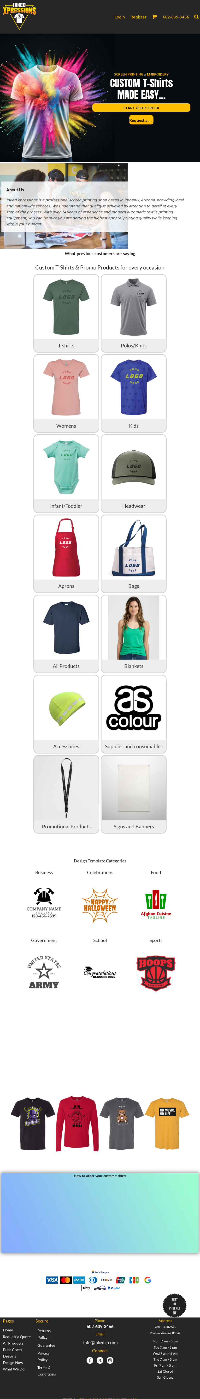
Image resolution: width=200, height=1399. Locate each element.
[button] (154, 16)
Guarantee (46, 1345)
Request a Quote (17, 1336)
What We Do (13, 1369)
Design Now (13, 1362)
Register (138, 16)
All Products (13, 1343)
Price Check (12, 1349)
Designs (9, 1356)
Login (120, 16)
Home (8, 1330)
